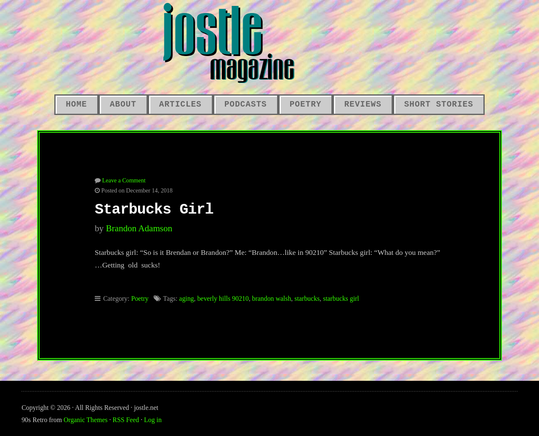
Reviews (362, 104)
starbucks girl (341, 298)
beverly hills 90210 (222, 298)
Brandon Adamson (139, 228)
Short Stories (438, 104)
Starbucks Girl (154, 209)
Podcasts (245, 104)
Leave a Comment (124, 180)
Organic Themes (85, 419)
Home (76, 104)
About (123, 104)
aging (186, 298)
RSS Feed (125, 419)
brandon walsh (271, 298)
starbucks (307, 298)
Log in (153, 419)
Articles (180, 104)
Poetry (306, 104)
